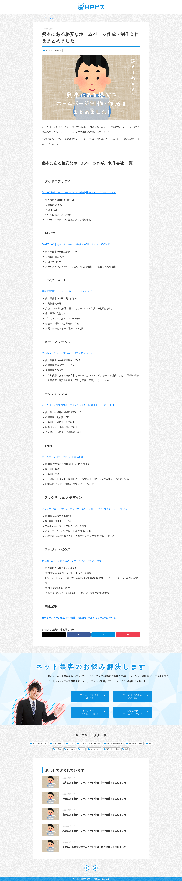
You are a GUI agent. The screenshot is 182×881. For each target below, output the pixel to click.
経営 (150, 743)
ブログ (71, 743)
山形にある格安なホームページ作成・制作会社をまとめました (94, 814)
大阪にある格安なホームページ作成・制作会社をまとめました (94, 831)
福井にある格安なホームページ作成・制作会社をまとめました (94, 782)
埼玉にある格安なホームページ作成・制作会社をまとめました (94, 798)
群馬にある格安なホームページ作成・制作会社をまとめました (94, 847)
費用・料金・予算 (112, 749)
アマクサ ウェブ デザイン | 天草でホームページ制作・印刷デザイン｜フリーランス (84, 509)
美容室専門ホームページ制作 (136, 712)
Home (35, 18)
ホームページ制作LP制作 (93, 696)
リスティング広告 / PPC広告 (90, 743)
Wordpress (71, 749)
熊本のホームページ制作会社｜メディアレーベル (67, 353)
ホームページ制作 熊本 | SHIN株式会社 (62, 457)
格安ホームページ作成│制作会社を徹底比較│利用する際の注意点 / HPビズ (80, 617)
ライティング (95, 749)
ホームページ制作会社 (47, 18)
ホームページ (57, 743)
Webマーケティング (40, 743)
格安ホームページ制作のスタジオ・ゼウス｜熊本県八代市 (71, 561)
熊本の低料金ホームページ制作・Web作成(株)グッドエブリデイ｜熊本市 (79, 192)
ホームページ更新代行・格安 (93, 712)
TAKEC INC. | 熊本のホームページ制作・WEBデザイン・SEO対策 (76, 244)
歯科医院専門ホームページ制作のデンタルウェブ (67, 291)
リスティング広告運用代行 (136, 696)
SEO (82, 749)
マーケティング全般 (135, 743)
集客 (126, 749)
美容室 (58, 749)
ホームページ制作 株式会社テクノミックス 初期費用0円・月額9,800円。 (79, 405)
